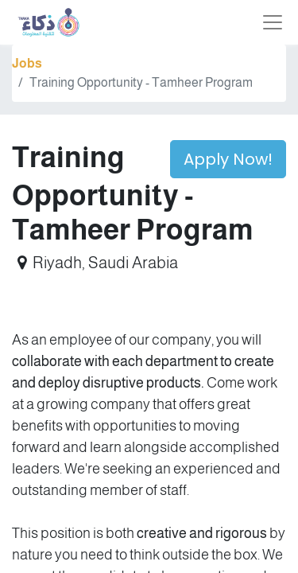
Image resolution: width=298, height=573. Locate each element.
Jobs (27, 63)
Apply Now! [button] (228, 159)
